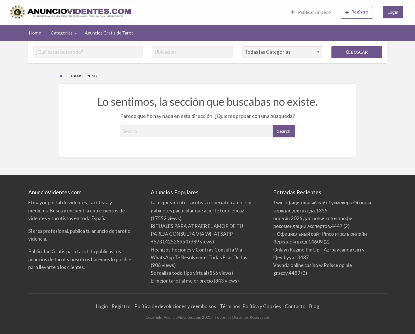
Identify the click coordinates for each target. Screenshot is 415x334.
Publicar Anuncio (311, 12)
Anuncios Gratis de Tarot (109, 32)
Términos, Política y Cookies (250, 306)
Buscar (357, 52)
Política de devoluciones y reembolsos (175, 306)
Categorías (62, 32)
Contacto (295, 306)
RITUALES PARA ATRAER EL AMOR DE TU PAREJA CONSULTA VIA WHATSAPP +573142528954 (197, 234)
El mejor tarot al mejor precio (182, 281)
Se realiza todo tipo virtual (179, 273)
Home (35, 32)
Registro (356, 12)
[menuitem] (311, 12)
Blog (314, 306)
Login (392, 12)
